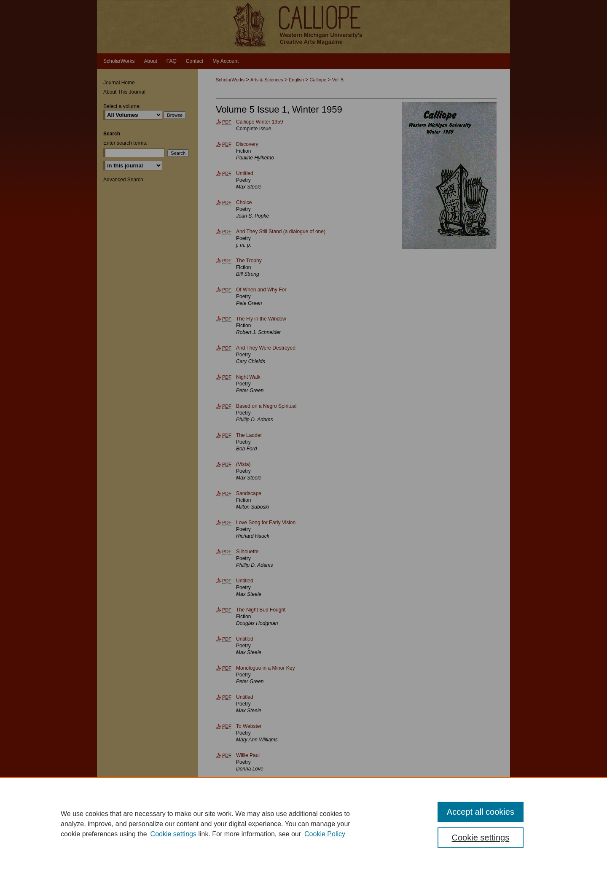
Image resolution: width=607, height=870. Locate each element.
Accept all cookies (480, 811)
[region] (303, 823)
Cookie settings (173, 834)
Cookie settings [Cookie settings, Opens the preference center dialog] (481, 837)
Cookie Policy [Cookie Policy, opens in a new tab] (324, 834)
